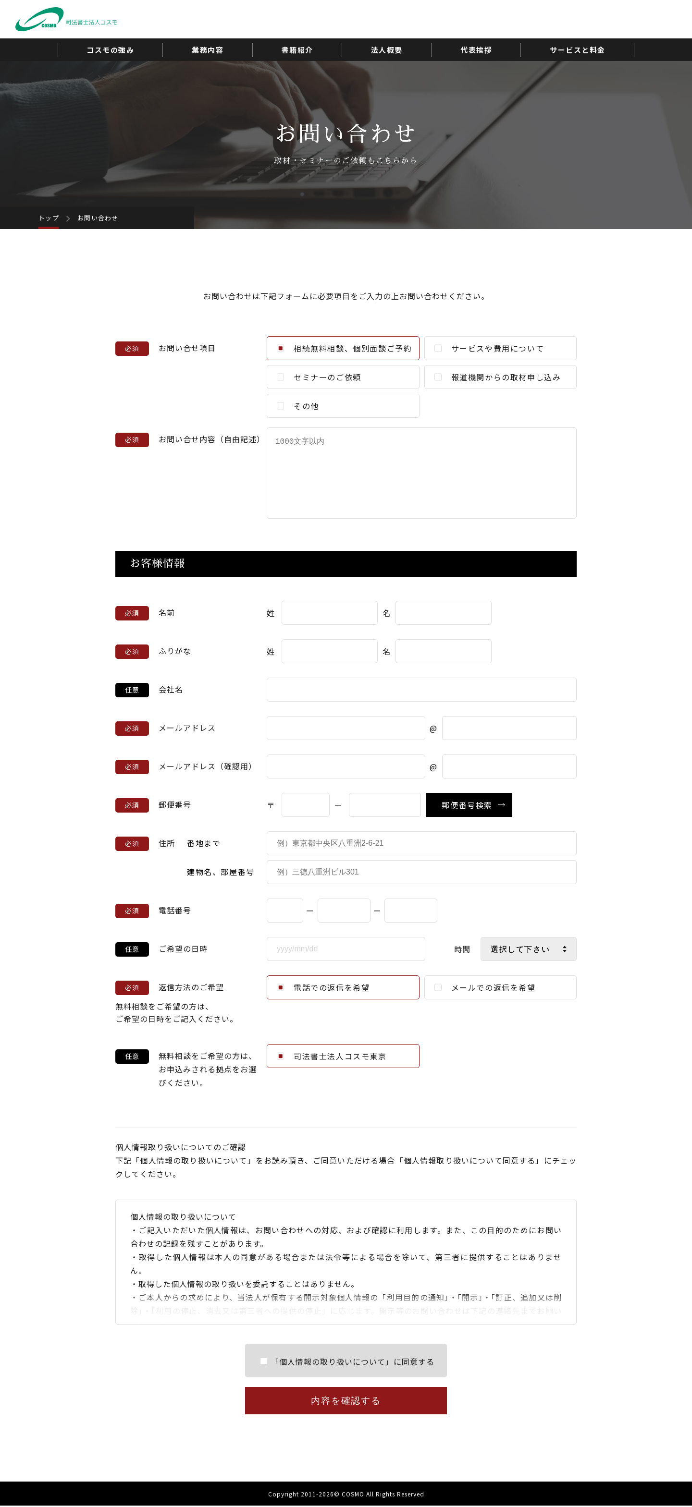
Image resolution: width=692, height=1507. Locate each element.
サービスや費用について (489, 348)
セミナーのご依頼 (319, 377)
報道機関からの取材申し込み (497, 377)
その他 (298, 406)
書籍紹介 (297, 50)
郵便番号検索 (467, 805)
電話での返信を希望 (323, 987)
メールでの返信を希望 (485, 987)
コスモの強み (110, 50)
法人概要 (387, 50)
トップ (48, 218)
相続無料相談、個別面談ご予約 (344, 348)
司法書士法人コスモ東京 (332, 1056)
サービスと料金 (578, 50)
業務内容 (207, 50)
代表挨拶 (476, 50)
